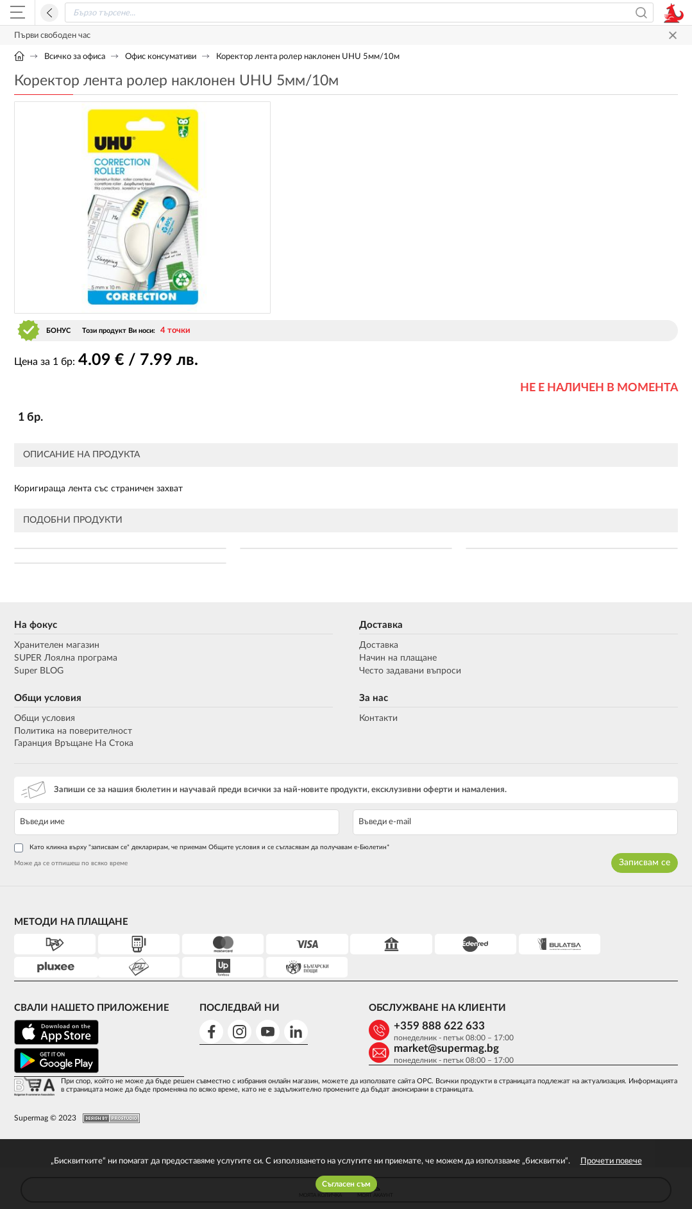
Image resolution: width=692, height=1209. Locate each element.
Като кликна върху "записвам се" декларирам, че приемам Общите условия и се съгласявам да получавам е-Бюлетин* (201, 847)
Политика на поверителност (73, 731)
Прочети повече (611, 1161)
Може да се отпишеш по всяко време (71, 863)
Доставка (381, 625)
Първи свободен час (52, 35)
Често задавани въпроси (410, 670)
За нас (373, 698)
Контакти (378, 718)
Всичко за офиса (74, 57)
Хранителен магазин (56, 645)
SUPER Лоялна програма (65, 658)
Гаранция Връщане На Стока (73, 743)
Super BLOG (38, 670)
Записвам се (644, 862)
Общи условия (47, 698)
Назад (49, 12)
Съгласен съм (346, 1184)
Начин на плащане (398, 658)
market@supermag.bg (591, 1025)
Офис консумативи (160, 57)
